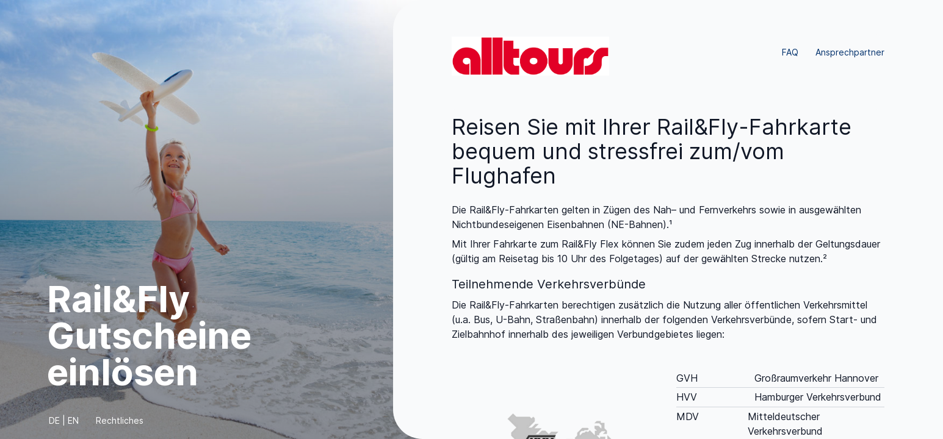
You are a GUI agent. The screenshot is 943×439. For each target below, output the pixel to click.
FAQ (790, 52)
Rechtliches (119, 420)
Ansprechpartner (849, 52)
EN (73, 420)
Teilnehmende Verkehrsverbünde (549, 284)
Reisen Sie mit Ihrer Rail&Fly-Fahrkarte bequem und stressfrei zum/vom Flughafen (651, 151)
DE (54, 420)
